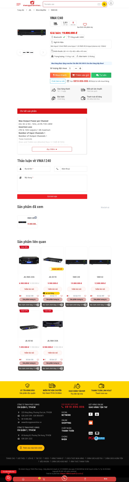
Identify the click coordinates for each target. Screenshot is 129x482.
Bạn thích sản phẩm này (85, 25)
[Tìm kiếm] (104, 4)
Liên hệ (30, 459)
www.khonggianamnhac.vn (31, 423)
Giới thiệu (21, 459)
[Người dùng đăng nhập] (111, 3)
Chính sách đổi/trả (95, 459)
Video (46, 459)
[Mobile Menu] (18, 4)
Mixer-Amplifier (41, 10)
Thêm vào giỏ (80, 75)
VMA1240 (76, 278)
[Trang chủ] (23, 479)
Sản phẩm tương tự (29, 300)
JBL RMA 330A (52, 341)
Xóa (36, 218)
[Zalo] (105, 479)
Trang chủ (20, 10)
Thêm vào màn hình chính (31, 448)
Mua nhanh (60, 75)
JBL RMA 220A (29, 278)
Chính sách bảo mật (60, 462)
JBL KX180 (29, 341)
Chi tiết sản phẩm (28, 111)
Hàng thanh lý (57, 459)
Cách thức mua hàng (75, 459)
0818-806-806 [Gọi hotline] (73, 407)
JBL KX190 (53, 278)
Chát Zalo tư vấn (58, 82)
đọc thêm (51, 150)
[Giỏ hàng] (44, 479)
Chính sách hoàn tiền (114, 459)
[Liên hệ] (85, 479)
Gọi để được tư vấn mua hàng (88, 82)
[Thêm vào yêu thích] (38, 296)
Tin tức (39, 459)
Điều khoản (44, 462)
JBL (30, 10)
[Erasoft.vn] (79, 474)
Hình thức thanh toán (80, 462)
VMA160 (100, 278)
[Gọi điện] (64, 479)
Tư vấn (101, 75)
